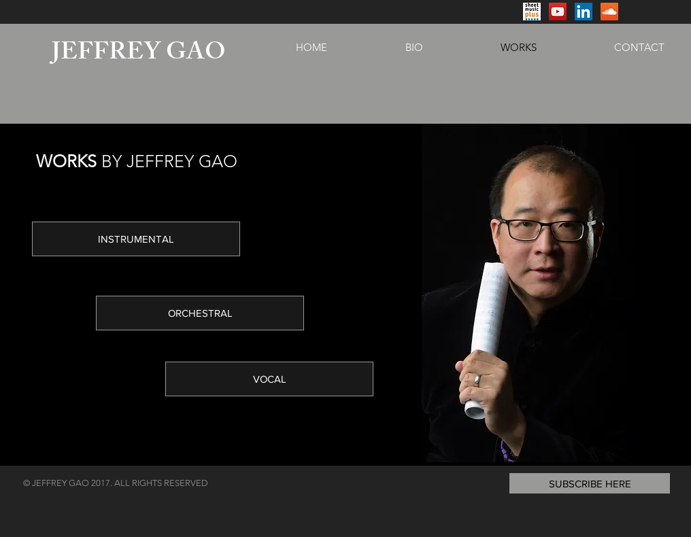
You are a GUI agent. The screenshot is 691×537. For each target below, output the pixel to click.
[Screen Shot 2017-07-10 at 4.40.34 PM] (532, 11)
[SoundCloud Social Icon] (609, 11)
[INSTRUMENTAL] (136, 239)
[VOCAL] (269, 379)
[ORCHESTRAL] (200, 313)
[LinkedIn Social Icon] (583, 11)
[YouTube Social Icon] (558, 11)
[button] (589, 483)
